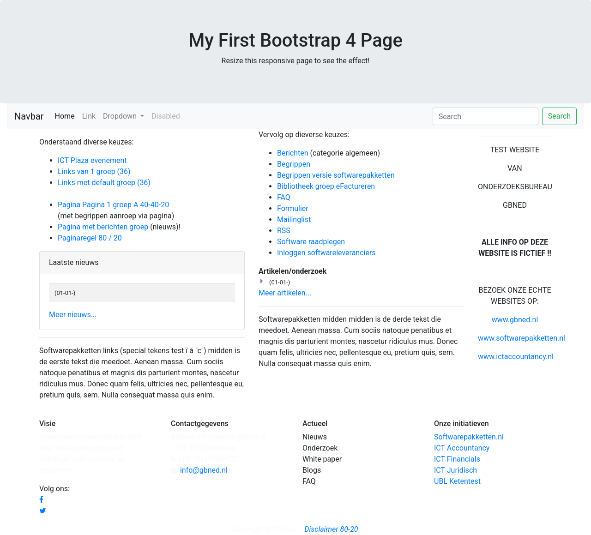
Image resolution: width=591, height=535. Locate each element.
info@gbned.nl (204, 470)
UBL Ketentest (457, 481)
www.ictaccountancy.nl (516, 356)
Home (66, 115)
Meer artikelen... (285, 293)
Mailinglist (294, 219)
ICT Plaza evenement (92, 160)
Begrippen (293, 164)
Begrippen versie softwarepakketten (336, 175)
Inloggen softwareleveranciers (326, 252)
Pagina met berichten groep (103, 226)
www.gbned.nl (515, 319)
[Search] (485, 116)
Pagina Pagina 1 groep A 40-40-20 (113, 204)
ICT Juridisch (455, 470)
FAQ (283, 197)
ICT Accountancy (461, 448)
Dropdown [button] (121, 116)
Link (89, 116)
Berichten (292, 153)
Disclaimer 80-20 (331, 529)
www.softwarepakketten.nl (521, 338)
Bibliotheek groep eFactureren (326, 186)
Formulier (292, 208)
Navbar (29, 116)
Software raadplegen (311, 241)
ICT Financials (457, 459)
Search (559, 116)
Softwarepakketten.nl (469, 437)
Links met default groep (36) (104, 182)
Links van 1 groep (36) (94, 171)
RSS (283, 230)
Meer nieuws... (72, 314)
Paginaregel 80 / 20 (90, 238)
